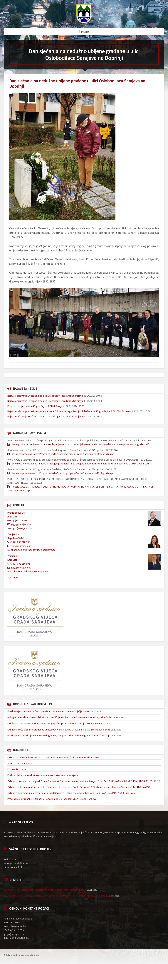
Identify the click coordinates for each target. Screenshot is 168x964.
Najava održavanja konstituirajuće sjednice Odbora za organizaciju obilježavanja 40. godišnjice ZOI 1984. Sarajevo (69, 411)
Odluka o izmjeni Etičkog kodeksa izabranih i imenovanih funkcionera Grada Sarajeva (53, 757)
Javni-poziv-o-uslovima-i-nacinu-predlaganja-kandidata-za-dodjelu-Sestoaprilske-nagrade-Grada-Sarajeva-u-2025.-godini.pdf (80, 444)
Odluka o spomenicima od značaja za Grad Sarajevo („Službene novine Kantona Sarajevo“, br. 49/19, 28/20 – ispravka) (71, 793)
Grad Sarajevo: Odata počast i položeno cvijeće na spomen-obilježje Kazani (48, 711)
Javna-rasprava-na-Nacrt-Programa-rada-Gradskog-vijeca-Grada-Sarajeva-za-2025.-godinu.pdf (63, 454)
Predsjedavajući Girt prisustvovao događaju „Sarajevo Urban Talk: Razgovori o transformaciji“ (58, 735)
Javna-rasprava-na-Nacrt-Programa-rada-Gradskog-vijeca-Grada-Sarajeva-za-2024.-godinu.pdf (63, 473)
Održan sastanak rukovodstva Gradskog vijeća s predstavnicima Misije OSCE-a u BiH (53, 723)
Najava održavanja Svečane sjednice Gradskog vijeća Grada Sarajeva (45, 395)
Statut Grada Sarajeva (19, 763)
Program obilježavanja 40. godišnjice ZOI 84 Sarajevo (36, 406)
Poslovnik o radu (16, 769)
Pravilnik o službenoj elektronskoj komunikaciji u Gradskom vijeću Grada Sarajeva (52, 799)
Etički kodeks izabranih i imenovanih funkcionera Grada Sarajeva (42, 775)
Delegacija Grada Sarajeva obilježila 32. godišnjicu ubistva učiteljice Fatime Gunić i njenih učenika (59, 717)
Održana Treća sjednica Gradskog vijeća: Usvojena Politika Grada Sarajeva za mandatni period (58, 729)
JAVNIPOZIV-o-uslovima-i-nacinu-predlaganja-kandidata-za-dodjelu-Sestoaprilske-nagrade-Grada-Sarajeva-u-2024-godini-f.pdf (81, 463)
